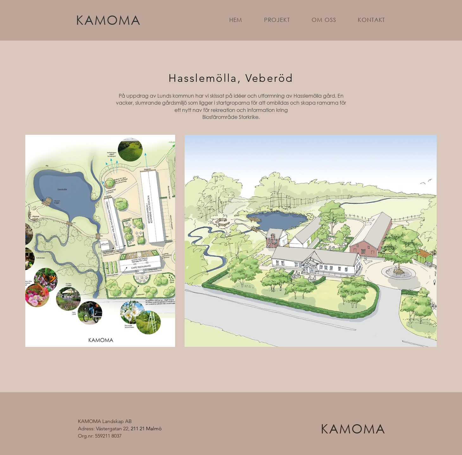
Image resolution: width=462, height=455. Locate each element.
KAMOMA (108, 19)
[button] (277, 19)
